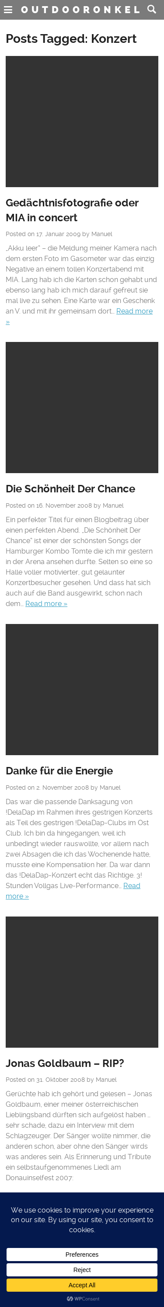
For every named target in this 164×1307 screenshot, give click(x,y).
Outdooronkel (82, 10)
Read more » (46, 603)
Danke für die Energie (59, 771)
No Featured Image (82, 121)
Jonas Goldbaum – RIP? (65, 1063)
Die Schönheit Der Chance (70, 489)
